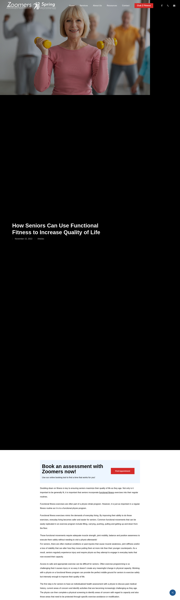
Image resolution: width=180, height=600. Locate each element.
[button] (122, 471)
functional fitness (106, 492)
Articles (41, 239)
